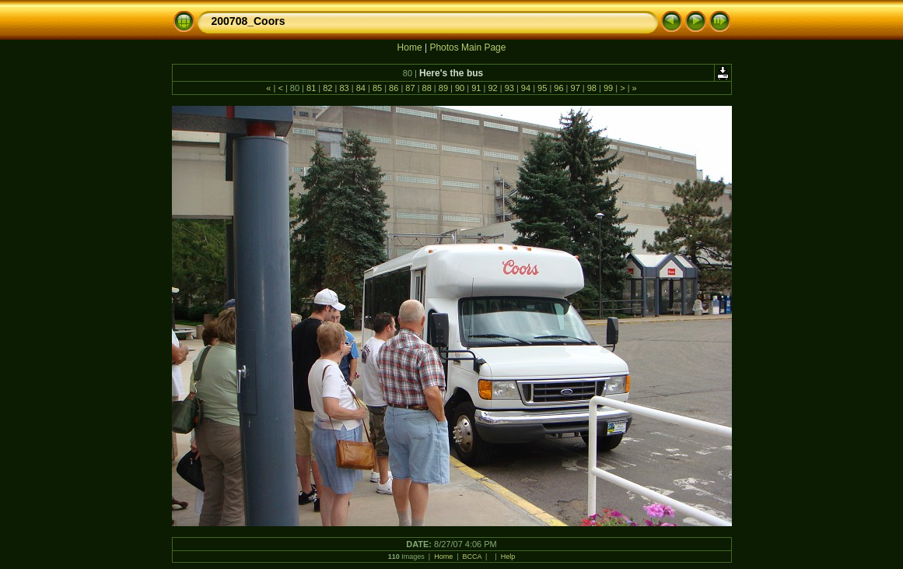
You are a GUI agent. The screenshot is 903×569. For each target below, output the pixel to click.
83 (344, 88)
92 (492, 88)
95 (542, 88)
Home (409, 47)
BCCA (472, 556)
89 (443, 88)
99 (608, 88)
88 (426, 88)
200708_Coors (248, 21)
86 (394, 88)
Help (508, 556)
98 (592, 88)
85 (377, 88)
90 (460, 88)
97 (575, 88)
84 (361, 88)
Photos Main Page (467, 47)
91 (476, 88)
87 (410, 88)
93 (509, 88)
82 (327, 88)
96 (558, 88)
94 (526, 88)
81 (311, 88)
